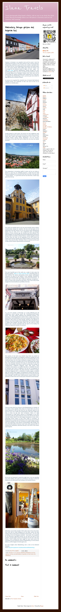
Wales (44, 147)
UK (43, 142)
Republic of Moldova (47, 127)
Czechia (44, 99)
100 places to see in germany (14, 552)
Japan (44, 113)
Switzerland (45, 137)
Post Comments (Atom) (16, 598)
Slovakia (44, 132)
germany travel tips (9, 554)
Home (22, 596)
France (44, 103)
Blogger (41, 606)
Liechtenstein (45, 114)
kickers (32, 606)
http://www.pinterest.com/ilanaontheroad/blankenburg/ (21, 547)
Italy (44, 111)
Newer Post (8, 596)
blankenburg (23, 552)
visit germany (24, 554)
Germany (45, 105)
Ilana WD (46, 50)
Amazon (50, 71)
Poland (44, 124)
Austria (44, 95)
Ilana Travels (24, 8)
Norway (44, 122)
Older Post (36, 596)
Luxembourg (45, 117)
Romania (45, 128)
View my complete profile (48, 52)
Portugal (45, 125)
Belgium (44, 96)
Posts (45, 85)
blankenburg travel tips (30, 552)
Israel (44, 110)
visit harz (29, 554)
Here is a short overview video (21, 273)
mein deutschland (17, 554)
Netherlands (45, 120)
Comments (46, 88)
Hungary (45, 107)
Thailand (45, 139)
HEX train (10, 70)
